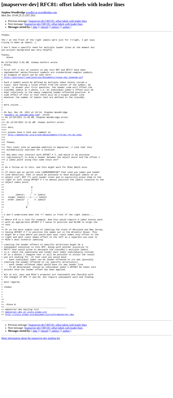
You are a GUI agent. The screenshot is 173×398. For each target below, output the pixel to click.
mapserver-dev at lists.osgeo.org (26, 367)
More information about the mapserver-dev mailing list (30, 395)
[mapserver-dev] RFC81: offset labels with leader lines (57, 21)
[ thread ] (44, 27)
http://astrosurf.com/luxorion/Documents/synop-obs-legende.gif (43, 86)
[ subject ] (55, 27)
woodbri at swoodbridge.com (41, 12)
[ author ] (66, 27)
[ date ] (35, 27)
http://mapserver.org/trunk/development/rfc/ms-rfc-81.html (45, 155)
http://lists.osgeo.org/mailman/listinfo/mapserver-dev (39, 370)
